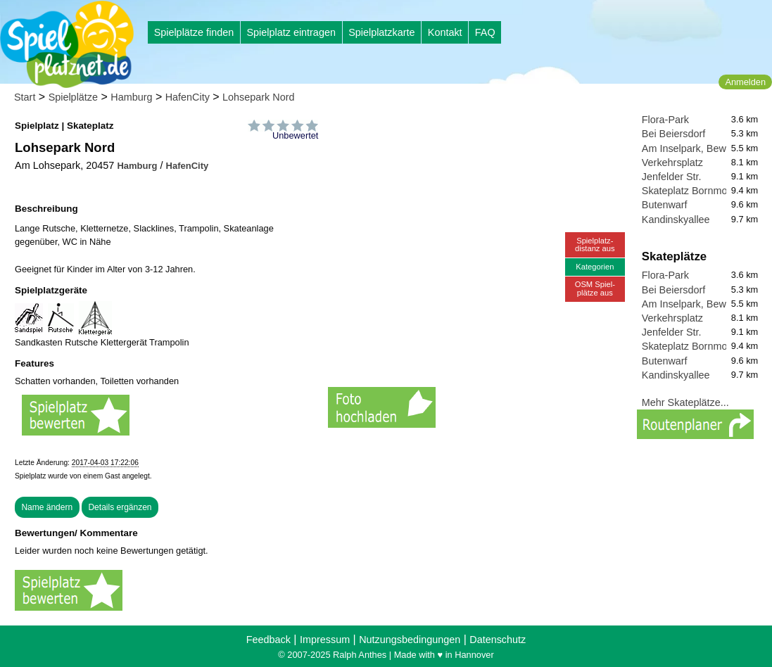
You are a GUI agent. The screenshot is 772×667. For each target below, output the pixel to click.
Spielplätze (73, 97)
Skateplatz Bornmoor (689, 190)
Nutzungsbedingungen (409, 639)
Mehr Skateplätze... (685, 402)
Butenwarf (665, 204)
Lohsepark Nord (258, 97)
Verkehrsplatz (672, 162)
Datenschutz (497, 639)
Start (24, 97)
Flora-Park (665, 119)
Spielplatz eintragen (290, 32)
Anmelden (745, 82)
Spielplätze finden (194, 32)
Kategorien (595, 266)
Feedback (268, 639)
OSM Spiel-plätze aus (595, 288)
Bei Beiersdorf (673, 133)
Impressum (325, 639)
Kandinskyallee (676, 219)
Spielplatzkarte (381, 32)
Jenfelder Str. (672, 176)
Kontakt (445, 32)
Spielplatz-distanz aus (595, 244)
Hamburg (131, 97)
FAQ (485, 32)
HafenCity (187, 97)
